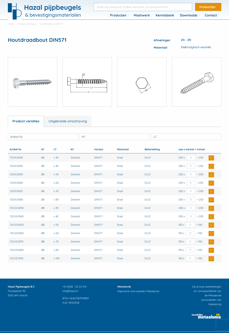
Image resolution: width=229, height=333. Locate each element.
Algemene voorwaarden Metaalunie (138, 291)
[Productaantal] (191, 157)
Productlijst (207, 7)
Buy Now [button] (211, 157)
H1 (83, 137)
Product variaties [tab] (25, 121)
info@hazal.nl (70, 291)
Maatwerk (142, 15)
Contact (211, 15)
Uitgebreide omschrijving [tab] (68, 121)
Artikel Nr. (16, 137)
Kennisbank (165, 15)
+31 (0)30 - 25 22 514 (74, 286)
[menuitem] (119, 15)
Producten (118, 15)
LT (155, 137)
